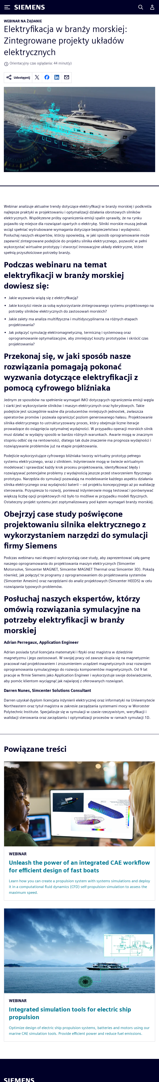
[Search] (141, 7)
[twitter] (37, 77)
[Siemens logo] (29, 7)
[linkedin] (57, 77)
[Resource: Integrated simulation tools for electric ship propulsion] (79, 975)
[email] (66, 77)
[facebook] (47, 77)
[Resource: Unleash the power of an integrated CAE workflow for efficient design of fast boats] (79, 831)
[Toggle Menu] (7, 7)
